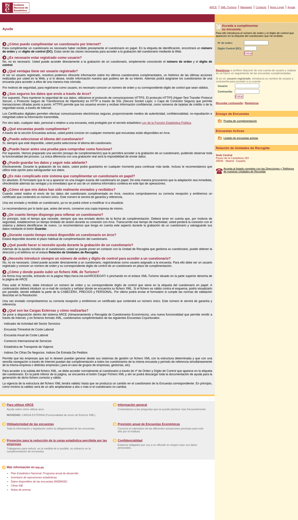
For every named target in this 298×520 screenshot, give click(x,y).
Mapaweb (246, 7)
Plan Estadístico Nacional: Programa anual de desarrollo (44, 473)
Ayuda (291, 7)
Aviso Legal (277, 7)
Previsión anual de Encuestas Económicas (149, 424)
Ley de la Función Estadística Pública (166, 123)
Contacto (261, 7)
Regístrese (223, 70)
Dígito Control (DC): (230, 48)
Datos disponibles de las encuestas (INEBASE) (39, 481)
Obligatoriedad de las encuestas (30, 424)
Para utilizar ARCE (20, 405)
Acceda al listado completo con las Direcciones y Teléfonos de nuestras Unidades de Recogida (259, 170)
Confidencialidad (130, 440)
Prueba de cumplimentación (240, 120)
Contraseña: (225, 91)
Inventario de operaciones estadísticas (34, 477)
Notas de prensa (21, 489)
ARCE (213, 7)
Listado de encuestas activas (241, 138)
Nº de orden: (225, 42)
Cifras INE (17, 485)
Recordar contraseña (229, 103)
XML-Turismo (229, 7)
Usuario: (223, 86)
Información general (132, 405)
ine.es (39, 467)
